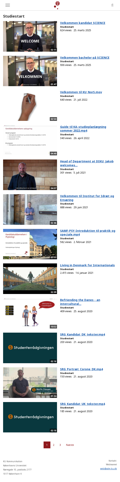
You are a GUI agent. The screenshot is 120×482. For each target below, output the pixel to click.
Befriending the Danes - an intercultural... (80, 302)
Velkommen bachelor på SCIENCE (84, 58)
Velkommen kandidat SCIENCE (82, 23)
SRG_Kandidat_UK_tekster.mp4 (82, 404)
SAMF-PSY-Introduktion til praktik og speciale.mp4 (87, 233)
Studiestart (67, 26)
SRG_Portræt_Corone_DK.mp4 (81, 369)
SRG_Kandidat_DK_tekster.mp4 (82, 334)
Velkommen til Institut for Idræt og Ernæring (87, 198)
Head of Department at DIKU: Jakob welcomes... (87, 163)
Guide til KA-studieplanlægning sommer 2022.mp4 (83, 129)
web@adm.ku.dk (108, 468)
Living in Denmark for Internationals (87, 265)
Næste (70, 445)
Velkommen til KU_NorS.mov (81, 92)
